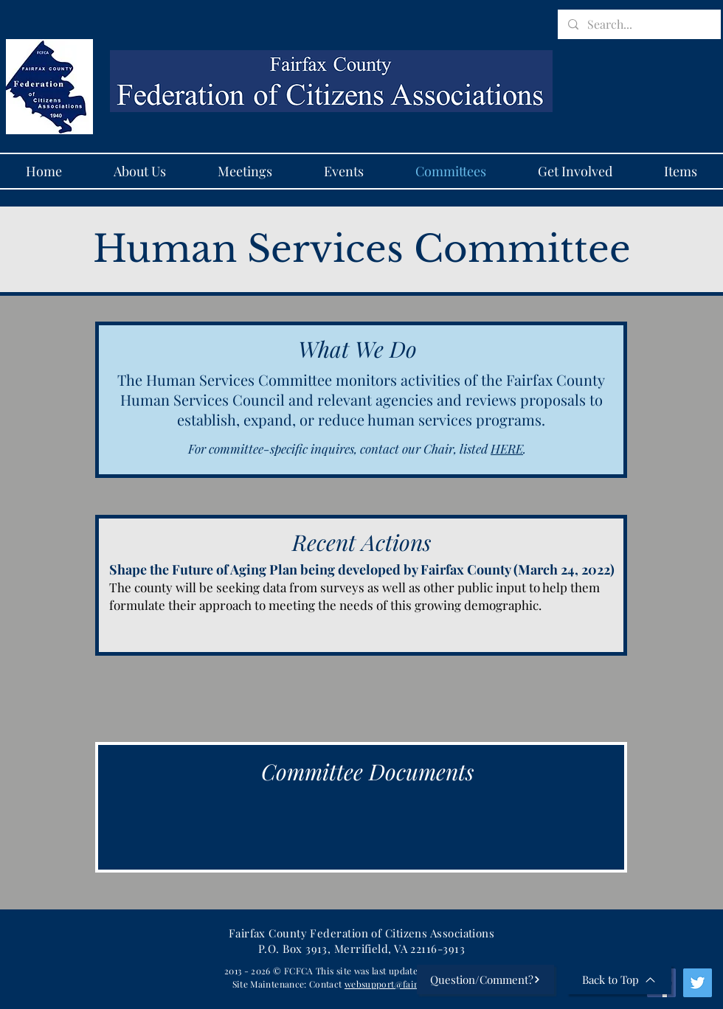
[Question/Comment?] (485, 979)
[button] (245, 171)
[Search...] (638, 24)
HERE (507, 448)
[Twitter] (697, 982)
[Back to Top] (619, 979)
